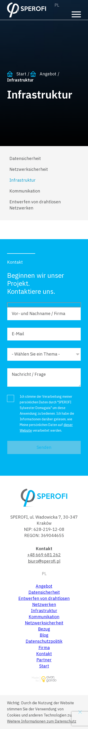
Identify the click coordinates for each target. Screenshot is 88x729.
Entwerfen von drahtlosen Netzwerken (35, 205)
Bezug (44, 629)
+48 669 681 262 (44, 554)
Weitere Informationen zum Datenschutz (41, 721)
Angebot (48, 74)
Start (21, 74)
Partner (44, 660)
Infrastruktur (22, 180)
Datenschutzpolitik (44, 641)
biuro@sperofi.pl (44, 561)
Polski (56, 5)
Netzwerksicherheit (28, 169)
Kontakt (44, 653)
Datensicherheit (25, 158)
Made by (35, 679)
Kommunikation (24, 191)
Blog (44, 635)
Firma (44, 647)
